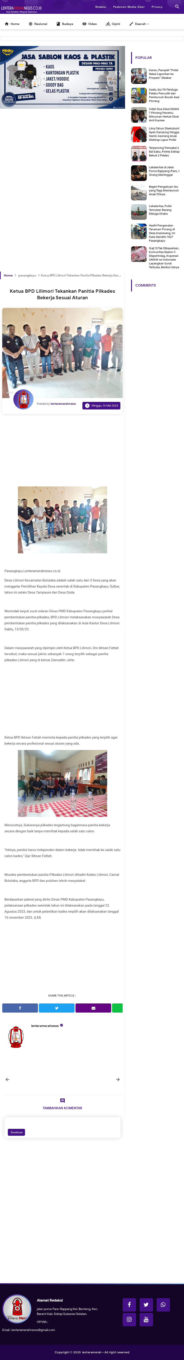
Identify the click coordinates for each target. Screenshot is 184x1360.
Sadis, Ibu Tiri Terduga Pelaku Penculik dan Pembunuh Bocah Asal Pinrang (164, 95)
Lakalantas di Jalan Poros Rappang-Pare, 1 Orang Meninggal (164, 171)
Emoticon (16, 1132)
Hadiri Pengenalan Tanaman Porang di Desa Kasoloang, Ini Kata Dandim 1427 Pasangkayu (162, 233)
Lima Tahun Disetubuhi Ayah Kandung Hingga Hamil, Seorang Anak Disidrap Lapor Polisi (164, 134)
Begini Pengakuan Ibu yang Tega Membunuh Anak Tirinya (164, 190)
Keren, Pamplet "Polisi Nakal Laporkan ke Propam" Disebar (163, 74)
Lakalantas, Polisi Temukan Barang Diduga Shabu (160, 210)
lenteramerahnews (45, 1026)
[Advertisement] (62, 159)
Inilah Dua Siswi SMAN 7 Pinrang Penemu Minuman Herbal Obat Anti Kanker (164, 114)
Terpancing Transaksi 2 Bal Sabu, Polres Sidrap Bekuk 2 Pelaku (164, 151)
